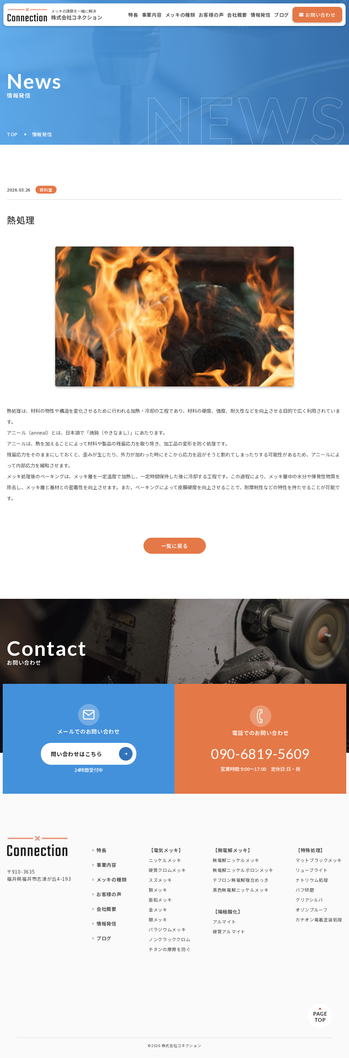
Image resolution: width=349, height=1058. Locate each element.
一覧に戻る (174, 545)
